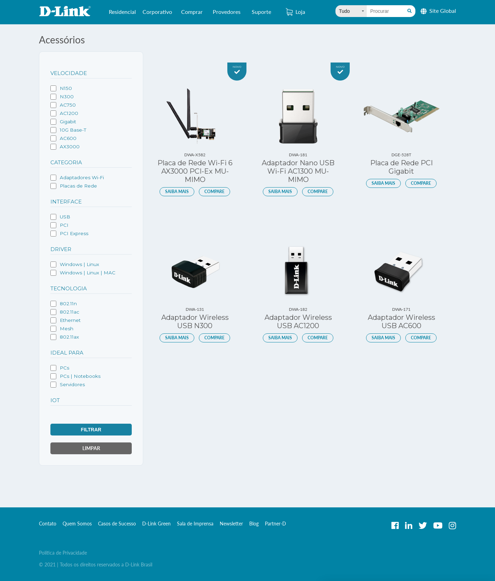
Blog (254, 523)
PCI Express (69, 233)
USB (60, 217)
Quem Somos (77, 523)
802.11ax (64, 337)
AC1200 (64, 113)
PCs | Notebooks (75, 376)
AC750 (63, 105)
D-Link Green (156, 523)
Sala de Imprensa (195, 523)
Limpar (91, 448)
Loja (295, 12)
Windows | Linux (74, 264)
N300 (62, 97)
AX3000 (65, 147)
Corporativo (157, 14)
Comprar (192, 14)
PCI (59, 225)
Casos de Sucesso (117, 523)
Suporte (261, 11)
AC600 (63, 138)
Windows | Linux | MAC (82, 273)
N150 (61, 88)
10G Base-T (68, 130)
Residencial (122, 14)
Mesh (61, 329)
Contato (47, 523)
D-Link (65, 11)
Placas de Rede (73, 186)
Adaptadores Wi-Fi (77, 178)
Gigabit (63, 122)
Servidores (67, 385)
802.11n (63, 304)
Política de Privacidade (63, 553)
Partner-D (275, 523)
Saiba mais (177, 191)
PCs (59, 368)
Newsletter (231, 523)
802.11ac (64, 312)
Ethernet (65, 320)
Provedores (227, 14)
